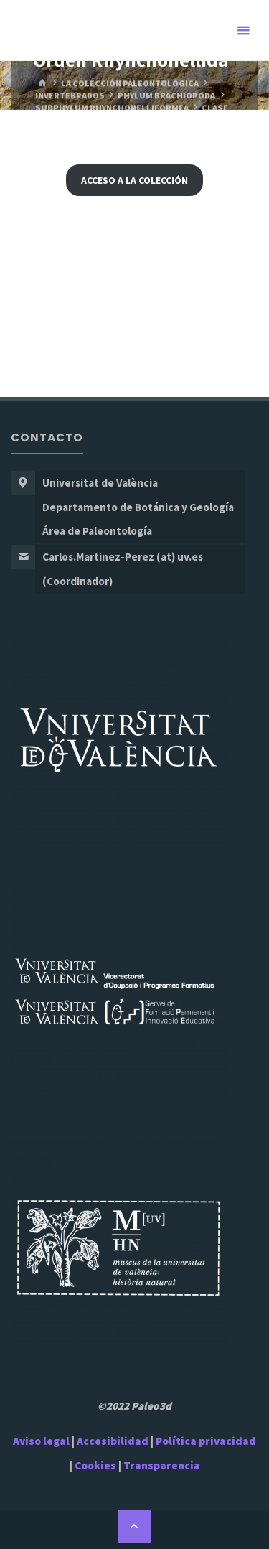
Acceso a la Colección (134, 180)
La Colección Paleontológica (130, 83)
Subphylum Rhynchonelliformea (112, 107)
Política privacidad (206, 1441)
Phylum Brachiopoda (166, 95)
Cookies (95, 1465)
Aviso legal (41, 1441)
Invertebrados (70, 95)
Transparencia (161, 1465)
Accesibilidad (112, 1441)
